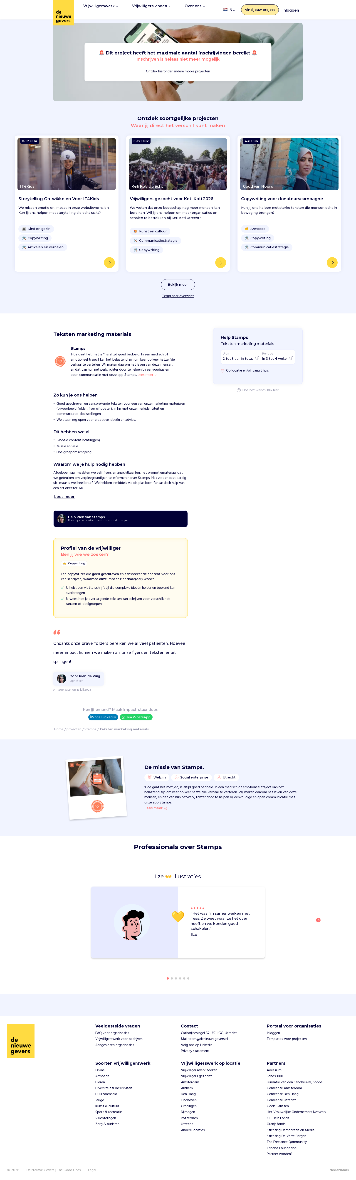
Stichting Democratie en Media (290, 1130)
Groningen (189, 1106)
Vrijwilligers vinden (151, 8)
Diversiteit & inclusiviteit (114, 1088)
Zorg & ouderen (107, 1124)
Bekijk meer (178, 281)
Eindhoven (189, 1100)
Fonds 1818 (275, 1076)
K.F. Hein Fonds (278, 1118)
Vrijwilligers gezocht (196, 1076)
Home (58, 726)
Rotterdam (189, 1118)
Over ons (195, 8)
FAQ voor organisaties (112, 1033)
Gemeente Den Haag (283, 1094)
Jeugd (99, 1100)
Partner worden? (279, 1154)
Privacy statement (195, 1051)
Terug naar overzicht (178, 293)
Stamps (90, 726)
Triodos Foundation (282, 1148)
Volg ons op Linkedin (196, 1045)
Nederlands (339, 1170)
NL (229, 8)
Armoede (102, 1076)
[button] (319, 930)
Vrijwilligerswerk (100, 8)
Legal (92, 1170)
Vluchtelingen (105, 1118)
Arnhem (187, 1088)
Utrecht (187, 1124)
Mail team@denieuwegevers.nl (204, 1039)
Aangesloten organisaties (114, 1045)
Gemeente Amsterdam (284, 1088)
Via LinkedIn (103, 714)
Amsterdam (190, 1082)
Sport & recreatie (108, 1112)
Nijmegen (188, 1112)
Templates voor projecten (287, 1039)
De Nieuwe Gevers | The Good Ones (54, 1170)
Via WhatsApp (136, 714)
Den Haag (188, 1094)
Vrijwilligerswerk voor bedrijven (119, 1039)
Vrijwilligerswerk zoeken (199, 1070)
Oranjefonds (276, 1124)
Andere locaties (193, 1130)
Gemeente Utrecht (281, 1100)
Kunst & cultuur (107, 1106)
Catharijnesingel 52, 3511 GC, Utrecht (209, 1033)
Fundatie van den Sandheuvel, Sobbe (295, 1082)
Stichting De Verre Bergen (286, 1136)
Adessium (274, 1070)
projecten (74, 726)
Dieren (100, 1082)
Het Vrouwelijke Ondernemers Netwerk (296, 1112)
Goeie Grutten (278, 1106)
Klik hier (273, 387)
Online (100, 1070)
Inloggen (290, 9)
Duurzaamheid (106, 1094)
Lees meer (155, 810)
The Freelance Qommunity (287, 1142)
